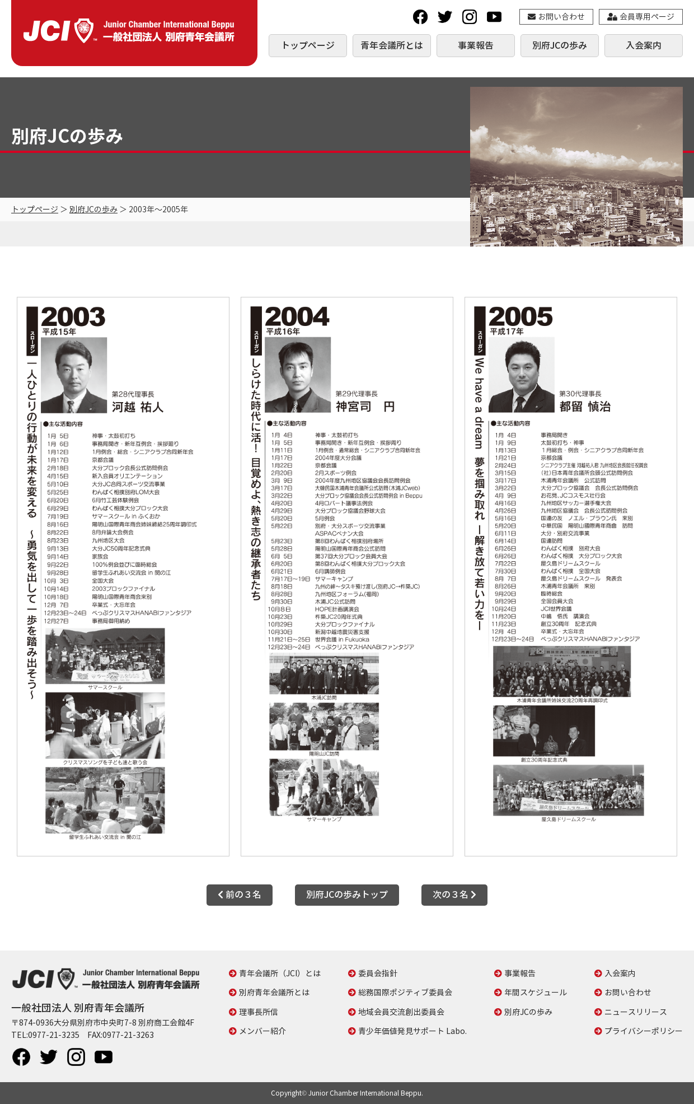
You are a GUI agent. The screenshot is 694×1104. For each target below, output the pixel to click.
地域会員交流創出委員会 (401, 1012)
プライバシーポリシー (643, 1031)
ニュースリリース (635, 1012)
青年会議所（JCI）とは (280, 973)
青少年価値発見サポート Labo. (412, 1031)
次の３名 (454, 894)
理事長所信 (258, 1012)
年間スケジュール (535, 992)
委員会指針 (377, 973)
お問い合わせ (556, 16)
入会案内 (644, 45)
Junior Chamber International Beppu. (365, 1093)
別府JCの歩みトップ (347, 894)
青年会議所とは (391, 45)
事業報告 (476, 45)
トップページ (308, 45)
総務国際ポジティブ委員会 (405, 992)
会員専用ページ (640, 16)
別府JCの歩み (559, 45)
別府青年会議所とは (274, 992)
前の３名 (239, 894)
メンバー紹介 (262, 1031)
